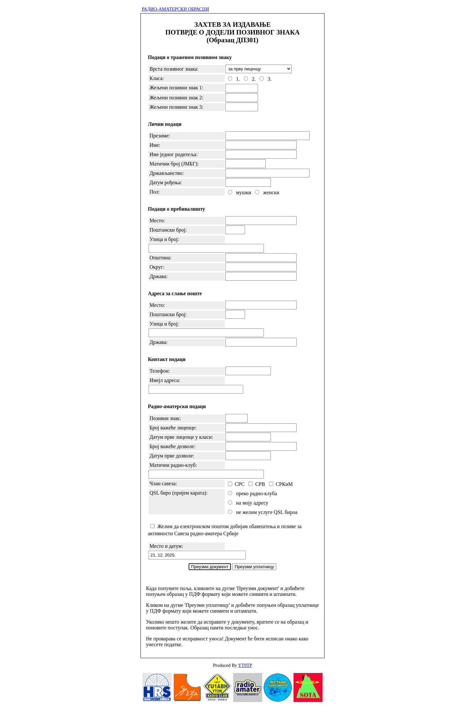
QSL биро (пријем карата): (179, 493)
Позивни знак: (165, 418)
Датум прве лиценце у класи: (181, 437)
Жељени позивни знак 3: (176, 107)
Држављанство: (167, 173)
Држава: (159, 276)
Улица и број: (164, 239)
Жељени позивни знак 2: (176, 97)
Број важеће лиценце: (173, 427)
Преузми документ (209, 566)
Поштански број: (168, 230)
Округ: (157, 267)
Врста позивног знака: (174, 69)
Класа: (157, 78)
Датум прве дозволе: (172, 455)
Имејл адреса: (165, 380)
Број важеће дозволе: (172, 446)
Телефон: (160, 371)
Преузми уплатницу (254, 566)
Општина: (160, 257)
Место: (157, 220)
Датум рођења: (166, 182)
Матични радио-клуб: (173, 465)
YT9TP (245, 665)
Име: (155, 145)
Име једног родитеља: (174, 154)
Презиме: (160, 135)
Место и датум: (166, 546)
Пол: (155, 192)
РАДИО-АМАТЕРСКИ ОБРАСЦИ (175, 9)
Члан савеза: (163, 483)
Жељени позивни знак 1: (176, 87)
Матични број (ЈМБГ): (174, 163)
